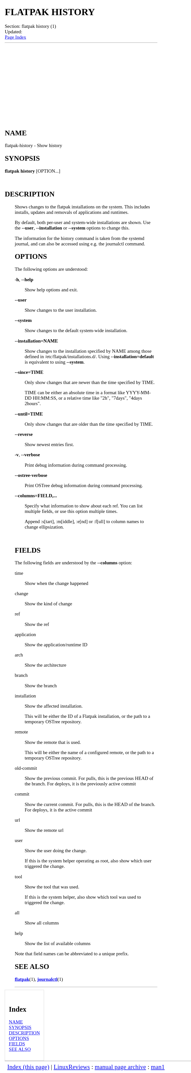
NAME (16, 1022)
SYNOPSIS (20, 1027)
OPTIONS (19, 1038)
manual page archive (120, 1067)
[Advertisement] (81, 80)
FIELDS (17, 1043)
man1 (158, 1067)
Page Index (15, 37)
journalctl (47, 979)
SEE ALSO (20, 1049)
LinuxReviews (72, 1067)
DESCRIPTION (24, 1032)
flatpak (22, 979)
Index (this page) (28, 1067)
